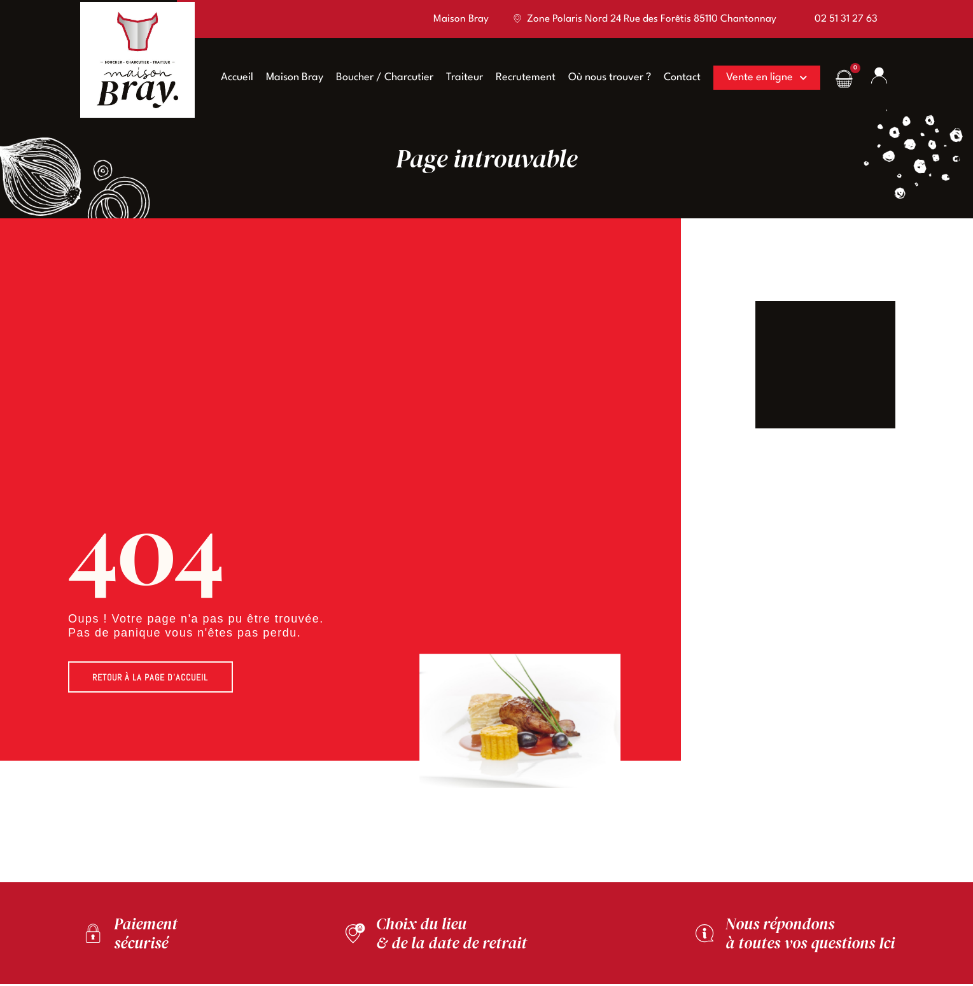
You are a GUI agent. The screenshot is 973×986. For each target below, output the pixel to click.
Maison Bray (289, 77)
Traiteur (459, 77)
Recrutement (520, 77)
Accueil (232, 77)
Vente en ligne (761, 77)
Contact (677, 77)
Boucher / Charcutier (379, 77)
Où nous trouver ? (604, 77)
